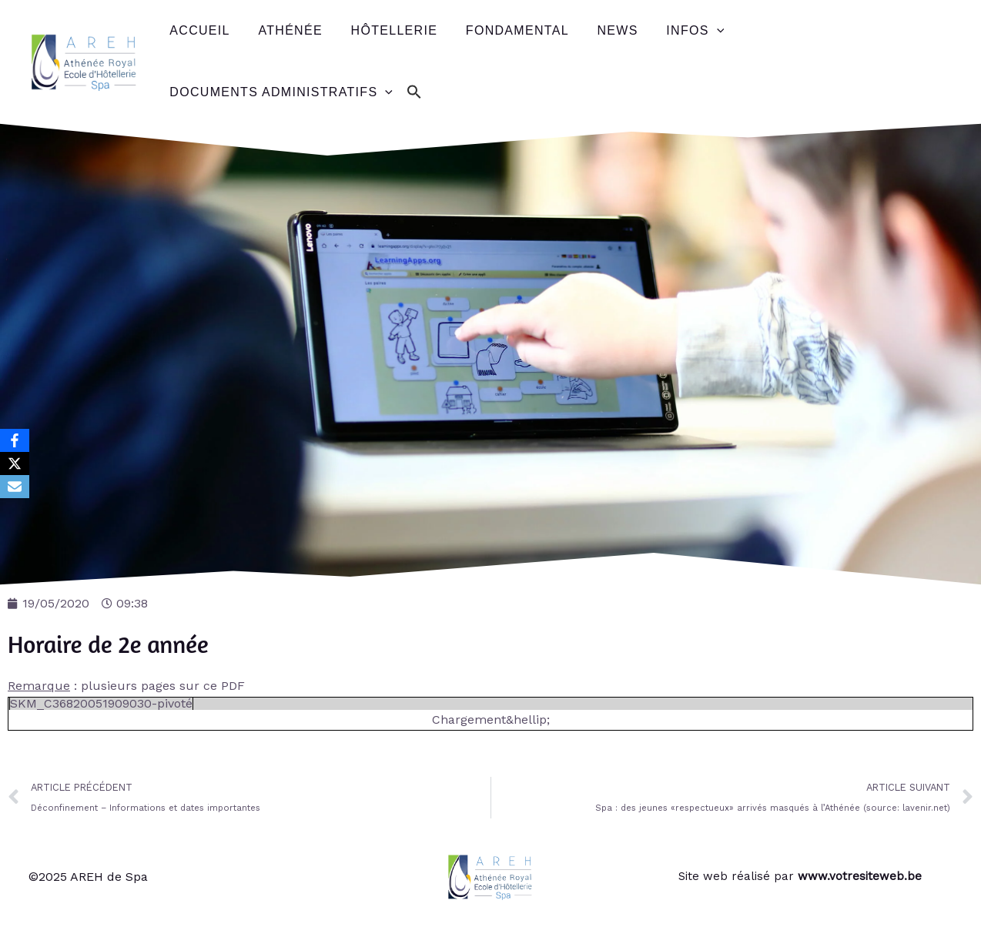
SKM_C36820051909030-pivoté (101, 703)
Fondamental (505, 30)
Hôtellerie (385, 30)
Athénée (284, 30)
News (601, 30)
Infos (676, 31)
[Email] (14, 486)
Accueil (198, 30)
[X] (14, 463)
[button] (411, 93)
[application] (697, 31)
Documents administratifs (279, 92)
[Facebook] (14, 440)
